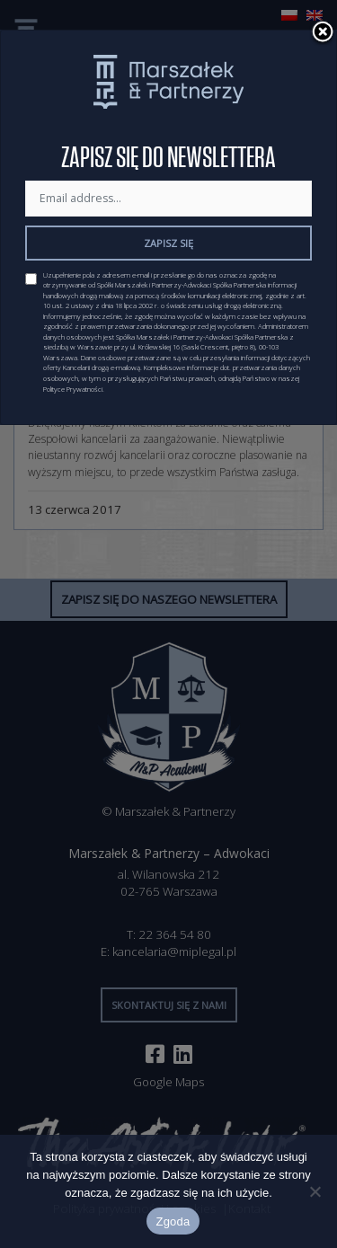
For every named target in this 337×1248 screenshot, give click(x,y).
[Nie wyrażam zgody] (315, 1191)
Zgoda (172, 1221)
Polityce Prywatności (72, 389)
